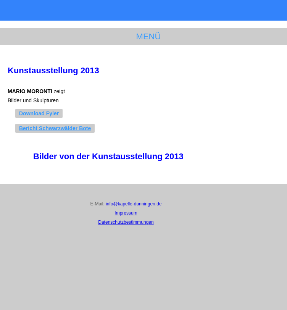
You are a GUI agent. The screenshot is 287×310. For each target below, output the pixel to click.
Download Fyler (39, 113)
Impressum (125, 213)
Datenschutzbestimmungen (125, 222)
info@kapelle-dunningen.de (133, 204)
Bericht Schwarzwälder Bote (55, 128)
